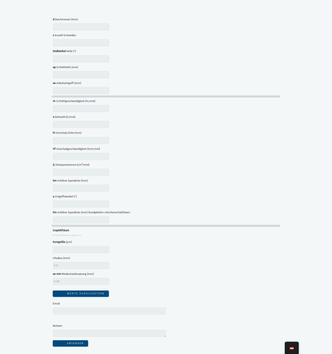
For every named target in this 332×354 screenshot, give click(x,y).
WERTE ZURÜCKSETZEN (86, 293)
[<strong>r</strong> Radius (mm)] (81, 265)
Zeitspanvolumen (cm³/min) (71, 165)
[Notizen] (109, 333)
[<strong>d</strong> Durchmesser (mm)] (81, 27)
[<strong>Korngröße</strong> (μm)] (81, 249)
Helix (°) (64, 51)
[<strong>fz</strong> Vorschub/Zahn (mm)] (81, 140)
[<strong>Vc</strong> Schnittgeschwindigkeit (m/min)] (81, 108)
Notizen (57, 326)
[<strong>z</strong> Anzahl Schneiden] (81, 43)
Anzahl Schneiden (64, 35)
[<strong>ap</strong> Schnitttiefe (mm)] (81, 75)
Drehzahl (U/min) (64, 117)
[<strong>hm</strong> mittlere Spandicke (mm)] (81, 188)
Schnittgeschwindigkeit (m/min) (74, 101)
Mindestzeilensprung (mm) (73, 274)
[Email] (109, 311)
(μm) (62, 242)
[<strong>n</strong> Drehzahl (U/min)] (81, 124)
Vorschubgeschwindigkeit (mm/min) (76, 149)
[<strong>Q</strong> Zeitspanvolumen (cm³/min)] (81, 172)
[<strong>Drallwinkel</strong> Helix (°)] (81, 59)
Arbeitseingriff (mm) (67, 83)
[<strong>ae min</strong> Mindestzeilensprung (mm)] (81, 281)
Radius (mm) (61, 258)
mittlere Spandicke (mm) (70, 181)
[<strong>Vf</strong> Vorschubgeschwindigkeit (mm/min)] (81, 156)
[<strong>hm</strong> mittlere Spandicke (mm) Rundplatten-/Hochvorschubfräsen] (81, 220)
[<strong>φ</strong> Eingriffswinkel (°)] (81, 204)
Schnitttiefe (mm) (65, 67)
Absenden (75, 343)
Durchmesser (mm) (65, 19)
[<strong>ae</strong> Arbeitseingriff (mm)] (81, 90)
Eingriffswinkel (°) (65, 196)
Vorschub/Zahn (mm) (67, 133)
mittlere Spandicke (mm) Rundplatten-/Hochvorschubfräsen (91, 212)
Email (56, 304)
